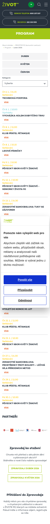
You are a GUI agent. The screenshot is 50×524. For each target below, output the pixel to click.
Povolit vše (25, 279)
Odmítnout (25, 300)
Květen (25, 64)
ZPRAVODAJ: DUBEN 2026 (25, 469)
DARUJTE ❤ (31, 5)
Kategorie (6, 78)
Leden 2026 (18, 48)
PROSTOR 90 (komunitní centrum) (28, 45)
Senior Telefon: (25, 13)
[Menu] (46, 4)
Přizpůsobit (25, 289)
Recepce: (25, 22)
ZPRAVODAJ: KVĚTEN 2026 (25, 478)
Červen (25, 72)
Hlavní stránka (7, 45)
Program (8, 48)
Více (6, 102)
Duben (25, 56)
